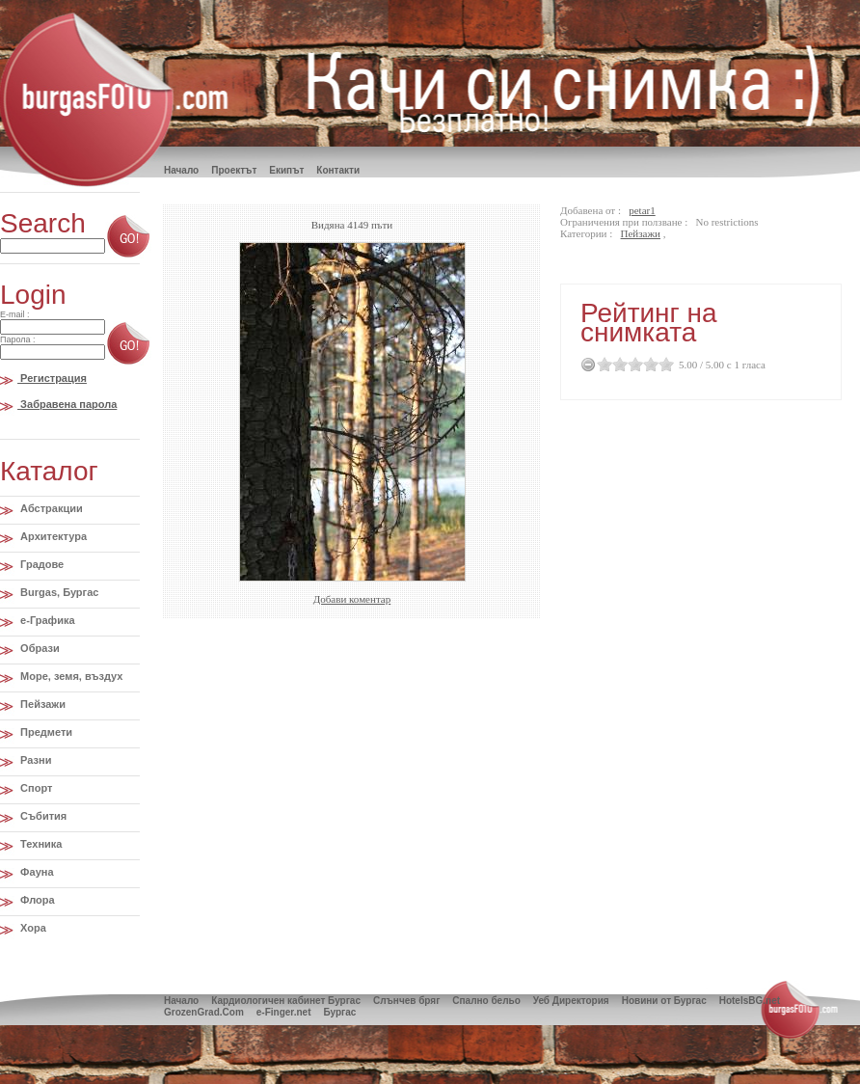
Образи (38, 648)
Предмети (44, 732)
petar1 (642, 210)
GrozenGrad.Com (204, 1012)
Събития (42, 816)
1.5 (616, 364)
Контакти (338, 170)
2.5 (631, 364)
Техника (39, 844)
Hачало (181, 170)
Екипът (286, 170)
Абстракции (50, 508)
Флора (36, 900)
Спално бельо (486, 1000)
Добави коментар (351, 599)
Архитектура (52, 536)
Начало (181, 1000)
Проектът (233, 170)
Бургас (339, 1012)
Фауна (35, 872)
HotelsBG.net (749, 1000)
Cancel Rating (588, 364)
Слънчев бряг (406, 1000)
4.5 (662, 364)
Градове (40, 564)
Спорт (34, 788)
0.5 (601, 364)
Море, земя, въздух (69, 676)
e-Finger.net (283, 1012)
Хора (31, 928)
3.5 (647, 364)
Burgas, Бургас (57, 592)
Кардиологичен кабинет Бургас (286, 1000)
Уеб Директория (571, 1000)
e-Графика (46, 620)
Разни (34, 760)
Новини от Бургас (664, 1000)
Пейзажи (41, 704)
